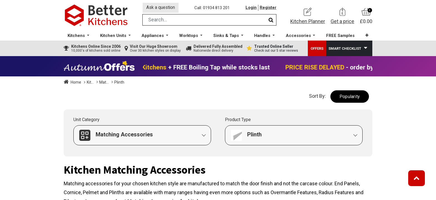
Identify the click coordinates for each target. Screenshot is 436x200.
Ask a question (160, 8)
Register (268, 8)
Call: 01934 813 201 (212, 8)
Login (251, 8)
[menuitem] (340, 36)
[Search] (271, 20)
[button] (366, 36)
